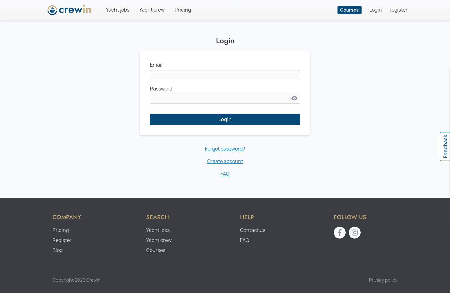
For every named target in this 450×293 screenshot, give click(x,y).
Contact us (252, 230)
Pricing (183, 10)
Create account (225, 161)
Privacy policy (383, 280)
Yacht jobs (117, 10)
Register (398, 10)
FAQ (225, 174)
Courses (349, 10)
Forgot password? (225, 149)
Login (375, 10)
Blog (57, 250)
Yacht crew (152, 10)
